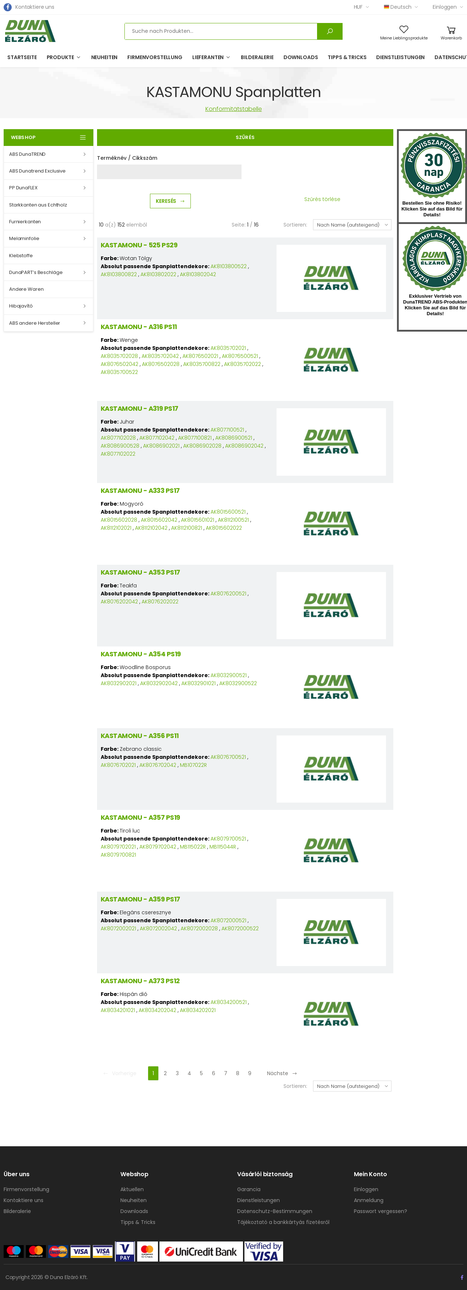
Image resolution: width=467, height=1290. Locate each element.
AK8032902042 (159, 683)
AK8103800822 (119, 274)
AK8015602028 (119, 520)
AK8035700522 (119, 372)
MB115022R (193, 846)
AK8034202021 (198, 1010)
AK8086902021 (161, 445)
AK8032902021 (118, 683)
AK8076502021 (200, 356)
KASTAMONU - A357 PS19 (140, 817)
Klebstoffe (21, 255)
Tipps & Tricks (347, 57)
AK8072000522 (240, 928)
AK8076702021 (118, 765)
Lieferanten (208, 57)
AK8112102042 (151, 528)
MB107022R (193, 765)
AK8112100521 (233, 520)
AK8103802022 (158, 274)
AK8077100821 (195, 437)
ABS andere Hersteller (34, 323)
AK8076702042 (157, 765)
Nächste (282, 1073)
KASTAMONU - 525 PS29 (139, 245)
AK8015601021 (197, 520)
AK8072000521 (228, 920)
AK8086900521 (233, 437)
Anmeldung (368, 1200)
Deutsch (398, 7)
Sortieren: (295, 224)
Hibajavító (21, 305)
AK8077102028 (118, 437)
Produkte (60, 57)
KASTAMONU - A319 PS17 (139, 408)
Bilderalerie (257, 57)
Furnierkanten (25, 221)
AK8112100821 (186, 528)
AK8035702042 (160, 356)
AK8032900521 (229, 675)
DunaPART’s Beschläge (35, 272)
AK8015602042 (159, 520)
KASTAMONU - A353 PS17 (140, 572)
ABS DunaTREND (27, 154)
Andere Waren (26, 289)
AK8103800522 (229, 266)
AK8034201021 (118, 1010)
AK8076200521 (228, 593)
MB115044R (222, 846)
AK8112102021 (116, 528)
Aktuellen (132, 1189)
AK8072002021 (118, 928)
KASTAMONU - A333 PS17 (140, 490)
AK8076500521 (240, 356)
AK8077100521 (227, 429)
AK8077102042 (156, 437)
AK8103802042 (198, 274)
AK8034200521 (229, 1002)
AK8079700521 (228, 838)
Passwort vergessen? (380, 1211)
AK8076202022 (160, 601)
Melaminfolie (24, 238)
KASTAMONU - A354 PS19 (141, 653)
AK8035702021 (228, 348)
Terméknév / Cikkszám (127, 158)
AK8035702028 (119, 356)
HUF (358, 7)
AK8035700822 (201, 364)
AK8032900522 (238, 683)
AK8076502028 (161, 364)
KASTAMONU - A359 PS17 (140, 899)
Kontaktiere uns (34, 7)
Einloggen (445, 7)
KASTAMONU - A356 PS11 (140, 735)
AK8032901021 (198, 683)
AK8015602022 (224, 528)
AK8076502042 (119, 364)
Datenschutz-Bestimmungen (274, 1211)
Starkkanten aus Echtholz (38, 204)
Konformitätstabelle (233, 109)
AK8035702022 (242, 364)
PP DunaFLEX (23, 187)
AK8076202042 (119, 601)
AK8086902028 (202, 445)
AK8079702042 (157, 846)
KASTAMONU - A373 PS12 (140, 980)
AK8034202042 (157, 1010)
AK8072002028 (199, 928)
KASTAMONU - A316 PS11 (139, 326)
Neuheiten (104, 57)
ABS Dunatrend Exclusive (37, 170)
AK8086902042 (244, 445)
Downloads (300, 57)
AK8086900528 (120, 445)
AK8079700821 (118, 854)
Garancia (248, 1189)
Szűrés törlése (322, 199)
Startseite (22, 57)
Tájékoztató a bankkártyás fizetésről (283, 1222)
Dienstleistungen (400, 57)
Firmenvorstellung (154, 57)
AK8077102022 (118, 453)
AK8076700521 (228, 757)
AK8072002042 (158, 928)
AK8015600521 (228, 511)
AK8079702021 (118, 846)
